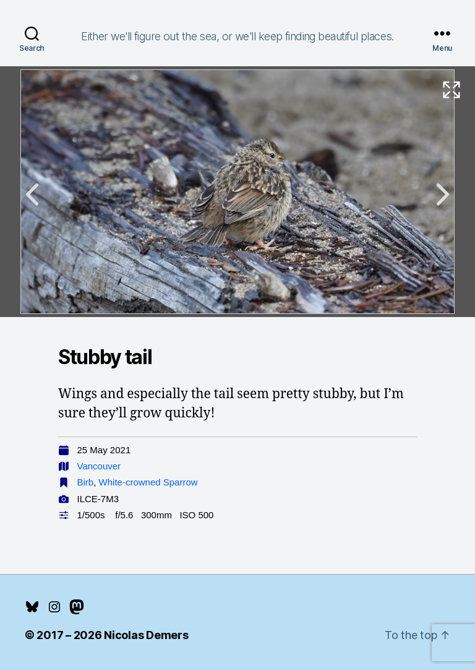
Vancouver (99, 466)
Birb (85, 482)
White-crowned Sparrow (148, 482)
